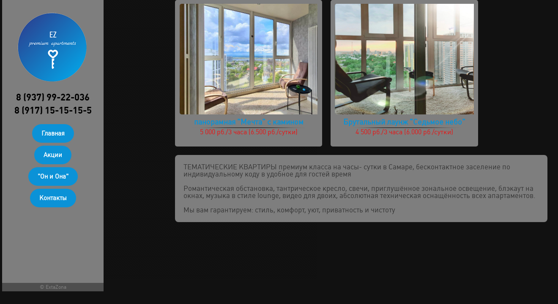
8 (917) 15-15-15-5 (53, 110)
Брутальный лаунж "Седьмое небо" (404, 121)
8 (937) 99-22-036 (53, 97)
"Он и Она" (53, 176)
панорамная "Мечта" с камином (249, 121)
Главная (53, 133)
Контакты (53, 198)
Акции (53, 155)
